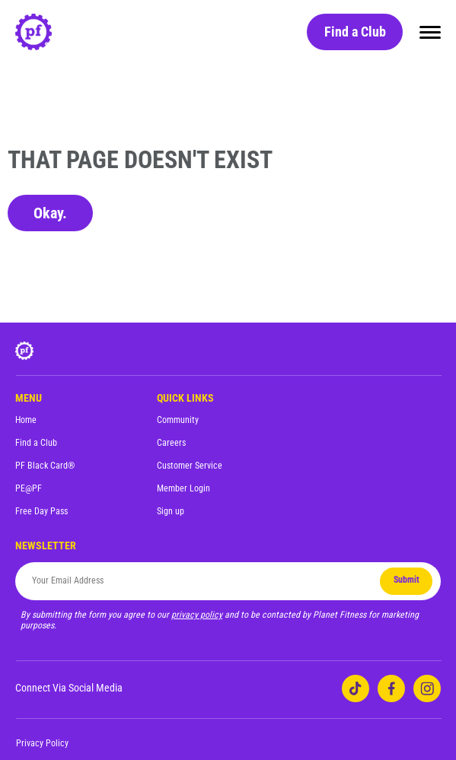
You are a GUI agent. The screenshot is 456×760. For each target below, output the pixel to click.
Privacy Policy (42, 743)
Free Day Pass (41, 511)
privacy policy (196, 614)
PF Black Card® (45, 465)
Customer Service (189, 465)
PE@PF (28, 488)
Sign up (170, 511)
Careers (171, 442)
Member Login (183, 488)
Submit (406, 579)
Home (26, 420)
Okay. (50, 213)
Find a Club (355, 32)
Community (178, 420)
